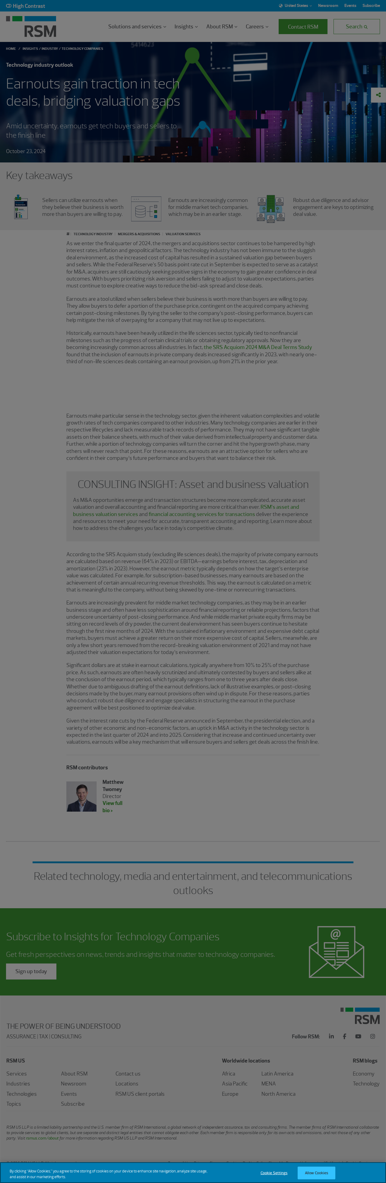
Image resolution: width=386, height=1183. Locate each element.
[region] (193, 1172)
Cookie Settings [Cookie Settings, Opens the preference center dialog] (274, 1173)
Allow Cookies (316, 1173)
